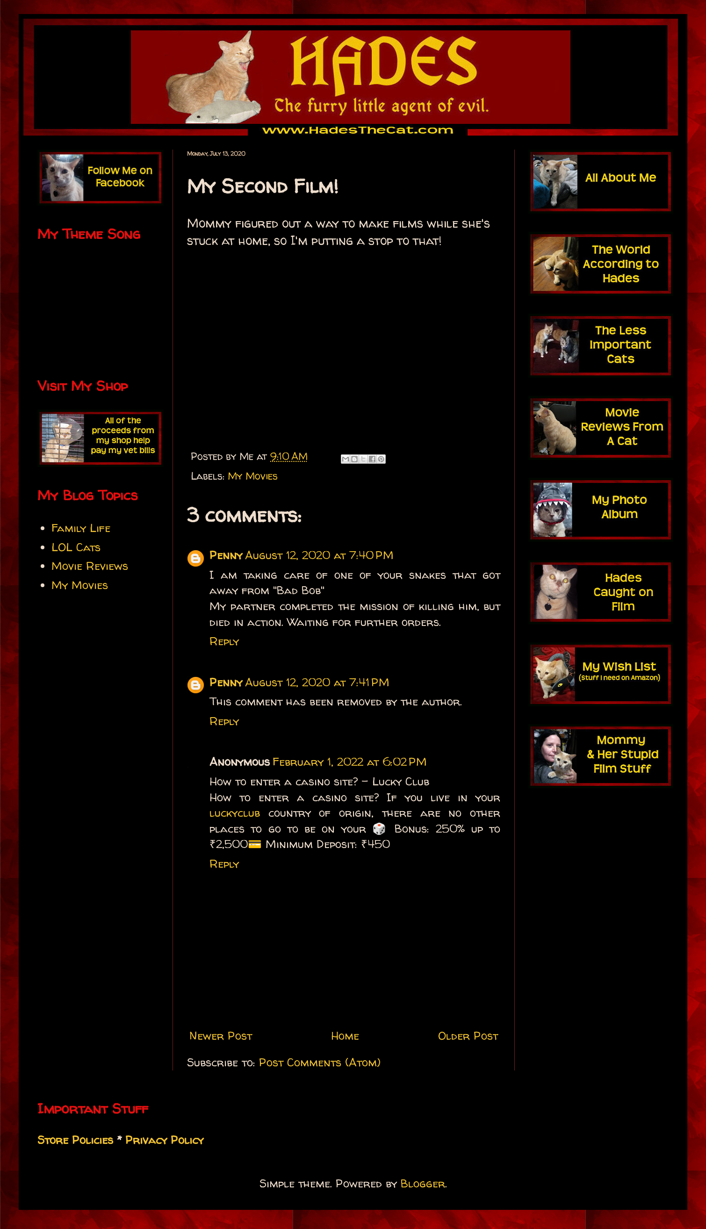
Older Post (468, 1035)
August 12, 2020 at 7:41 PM (317, 682)
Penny (225, 555)
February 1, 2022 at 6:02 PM (350, 761)
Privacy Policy (164, 1140)
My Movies (253, 476)
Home (345, 1035)
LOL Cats (76, 547)
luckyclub (234, 812)
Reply (224, 641)
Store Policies (75, 1140)
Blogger (423, 1183)
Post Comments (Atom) (320, 1062)
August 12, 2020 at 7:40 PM (319, 555)
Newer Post (220, 1035)
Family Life (80, 528)
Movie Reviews (89, 566)
